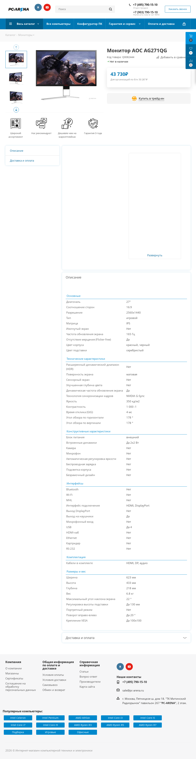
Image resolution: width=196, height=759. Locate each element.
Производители (90, 681)
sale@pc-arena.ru (133, 690)
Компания (13, 662)
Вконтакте (38, 7)
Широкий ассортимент (15, 135)
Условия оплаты (53, 675)
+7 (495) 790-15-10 (145, 5)
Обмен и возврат (53, 690)
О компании (13, 668)
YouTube (47, 7)
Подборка (18, 732)
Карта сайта (87, 686)
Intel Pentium (50, 717)
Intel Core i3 (115, 717)
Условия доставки (54, 680)
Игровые (50, 732)
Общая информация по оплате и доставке (58, 665)
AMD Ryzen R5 (115, 725)
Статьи (84, 671)
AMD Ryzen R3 (83, 725)
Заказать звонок (177, 9)
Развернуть (154, 255)
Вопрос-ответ (88, 676)
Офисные (83, 732)
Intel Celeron (18, 717)
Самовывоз (49, 685)
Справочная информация (90, 663)
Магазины (12, 673)
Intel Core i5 (147, 717)
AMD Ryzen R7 (147, 725)
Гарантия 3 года (93, 133)
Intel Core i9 (50, 725)
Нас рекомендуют (41, 133)
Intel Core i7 (18, 725)
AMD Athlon (83, 717)
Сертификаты (14, 678)
